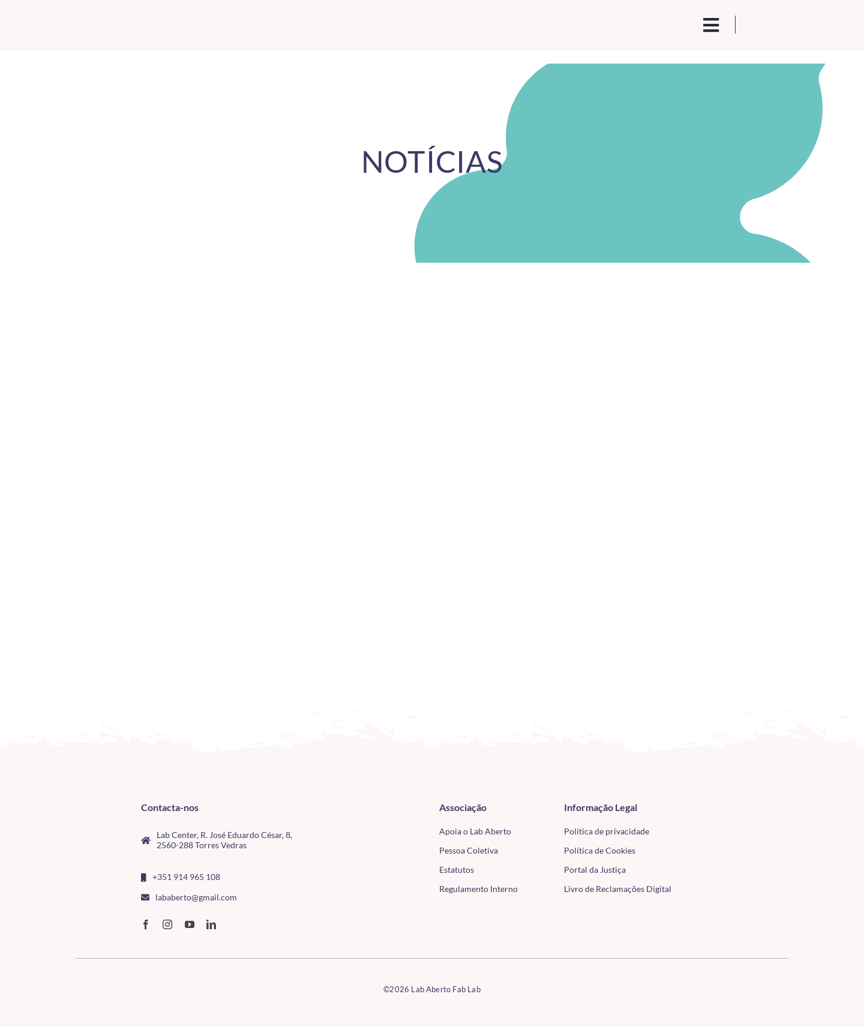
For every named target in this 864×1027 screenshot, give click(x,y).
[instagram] (167, 924)
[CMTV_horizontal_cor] (719, 807)
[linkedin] (211, 924)
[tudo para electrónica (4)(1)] (719, 835)
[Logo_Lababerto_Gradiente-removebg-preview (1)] (156, 21)
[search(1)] (670, 24)
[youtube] (189, 924)
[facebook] (146, 924)
